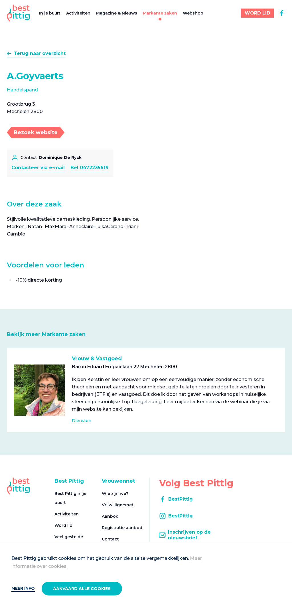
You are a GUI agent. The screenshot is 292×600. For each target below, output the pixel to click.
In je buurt (49, 13)
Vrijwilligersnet (117, 504)
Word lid (63, 525)
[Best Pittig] (18, 13)
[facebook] (281, 13)
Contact (110, 539)
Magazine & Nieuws (116, 13)
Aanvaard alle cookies (82, 588)
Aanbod (110, 516)
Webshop (193, 13)
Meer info (23, 588)
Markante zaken (160, 13)
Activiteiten (78, 13)
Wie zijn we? (115, 493)
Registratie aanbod (122, 527)
